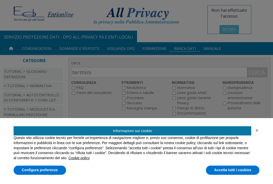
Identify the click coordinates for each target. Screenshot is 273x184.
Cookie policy (79, 158)
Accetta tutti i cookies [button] (232, 170)
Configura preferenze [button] (40, 170)
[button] (257, 130)
